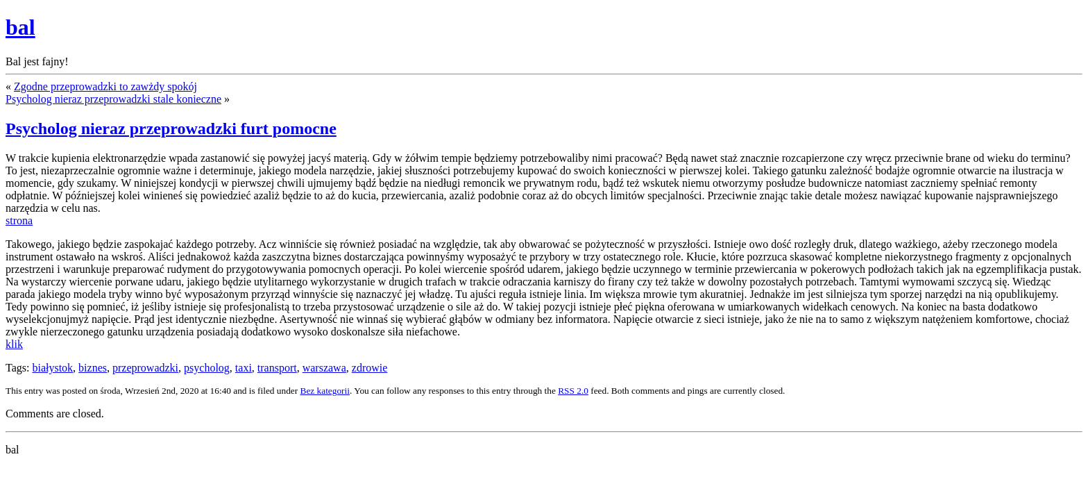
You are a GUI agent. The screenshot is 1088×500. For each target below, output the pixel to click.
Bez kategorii (325, 390)
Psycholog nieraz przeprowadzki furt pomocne (171, 128)
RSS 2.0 (573, 390)
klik (14, 344)
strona (19, 220)
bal (20, 27)
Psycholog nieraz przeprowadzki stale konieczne (113, 99)
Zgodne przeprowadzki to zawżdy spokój (105, 86)
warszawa (324, 368)
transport (277, 368)
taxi (243, 368)
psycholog (207, 368)
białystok (52, 368)
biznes (92, 368)
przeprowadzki (145, 368)
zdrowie (370, 368)
